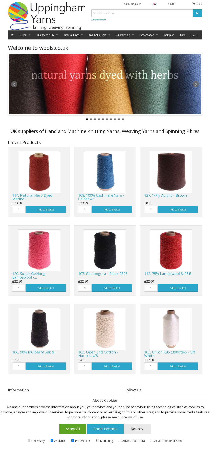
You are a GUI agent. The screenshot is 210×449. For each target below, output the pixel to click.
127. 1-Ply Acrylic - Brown (165, 195)
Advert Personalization (167, 441)
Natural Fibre (71, 34)
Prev (14, 84)
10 (123, 119)
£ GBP (172, 3)
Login (125, 3)
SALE (194, 34)
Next (196, 84)
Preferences (81, 441)
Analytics (58, 441)
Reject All (137, 429)
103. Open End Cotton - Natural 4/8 (98, 354)
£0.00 (197, 3)
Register (136, 3)
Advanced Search (98, 19)
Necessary (36, 441)
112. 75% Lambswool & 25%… (169, 273)
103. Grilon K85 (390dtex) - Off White (169, 354)
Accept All (73, 429)
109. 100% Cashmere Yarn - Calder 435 (101, 197)
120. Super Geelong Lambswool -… (28, 275)
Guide (23, 34)
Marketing (104, 441)
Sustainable (123, 34)
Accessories (147, 34)
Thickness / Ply (45, 34)
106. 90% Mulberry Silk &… (34, 352)
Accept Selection (105, 429)
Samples (169, 34)
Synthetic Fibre (97, 34)
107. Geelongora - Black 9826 (102, 273)
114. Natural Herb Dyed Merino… (32, 197)
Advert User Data (132, 441)
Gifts (183, 34)
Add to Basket (46, 209)
